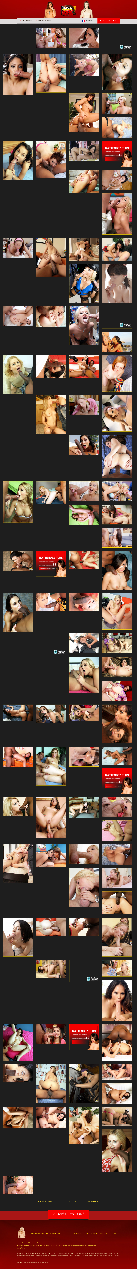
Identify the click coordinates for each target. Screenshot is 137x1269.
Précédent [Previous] (46, 1201)
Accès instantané (110, 21)
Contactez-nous (49, 1245)
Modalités (20, 1245)
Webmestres (40, 1245)
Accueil (19, 1243)
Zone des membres (43, 21)
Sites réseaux (26, 21)
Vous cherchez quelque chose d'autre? (93, 1233)
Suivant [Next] (91, 1201)
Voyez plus (51, 1243)
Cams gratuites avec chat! (43, 1233)
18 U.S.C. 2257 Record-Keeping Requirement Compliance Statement (75, 1245)
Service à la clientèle (29, 1245)
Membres (25, 1243)
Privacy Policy (21, 1248)
